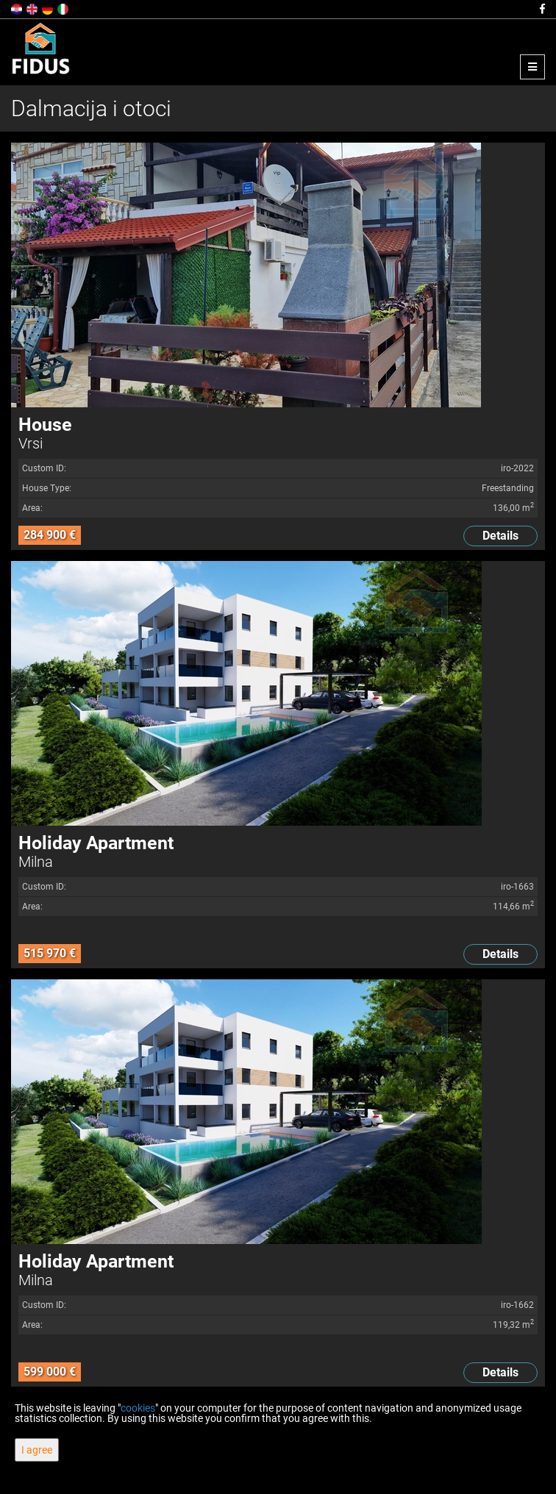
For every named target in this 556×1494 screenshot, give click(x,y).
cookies (138, 1408)
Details (500, 536)
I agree (36, 1450)
